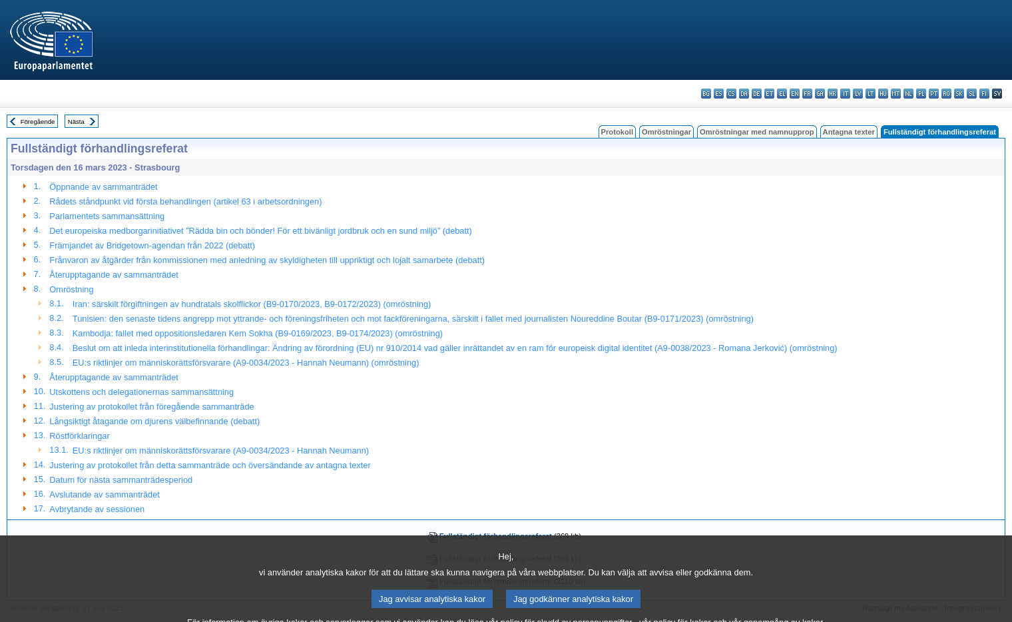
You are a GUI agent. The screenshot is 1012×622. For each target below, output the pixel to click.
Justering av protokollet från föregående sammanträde (151, 407)
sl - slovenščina (972, 94)
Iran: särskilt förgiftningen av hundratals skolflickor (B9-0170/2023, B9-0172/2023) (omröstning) (252, 304)
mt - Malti (896, 94)
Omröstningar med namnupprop (757, 132)
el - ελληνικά (782, 94)
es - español (719, 94)
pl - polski (921, 94)
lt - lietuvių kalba (871, 94)
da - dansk (744, 94)
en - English (795, 94)
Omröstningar (666, 132)
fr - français (807, 94)
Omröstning (71, 289)
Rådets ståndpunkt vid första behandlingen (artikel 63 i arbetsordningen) (185, 201)
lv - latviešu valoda (858, 94)
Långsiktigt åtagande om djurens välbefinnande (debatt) (154, 421)
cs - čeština (731, 94)
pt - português (934, 94)
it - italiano (845, 94)
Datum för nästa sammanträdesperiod (120, 480)
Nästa (76, 121)
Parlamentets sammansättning (106, 216)
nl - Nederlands (908, 94)
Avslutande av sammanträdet (104, 494)
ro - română (946, 94)
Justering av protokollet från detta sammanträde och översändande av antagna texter (209, 465)
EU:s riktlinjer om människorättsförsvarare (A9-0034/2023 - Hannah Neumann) (221, 451)
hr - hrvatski (833, 94)
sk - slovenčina (959, 94)
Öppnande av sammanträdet (103, 187)
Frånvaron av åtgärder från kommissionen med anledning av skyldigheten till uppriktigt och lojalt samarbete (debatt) (267, 260)
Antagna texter (849, 132)
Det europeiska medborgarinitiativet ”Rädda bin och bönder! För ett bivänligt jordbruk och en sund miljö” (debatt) (260, 231)
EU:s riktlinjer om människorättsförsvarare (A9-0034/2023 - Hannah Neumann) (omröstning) (246, 363)
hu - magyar (883, 94)
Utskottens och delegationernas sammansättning (141, 392)
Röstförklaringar (79, 436)
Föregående (38, 121)
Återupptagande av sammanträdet (113, 275)
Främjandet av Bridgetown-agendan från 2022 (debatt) (152, 245)
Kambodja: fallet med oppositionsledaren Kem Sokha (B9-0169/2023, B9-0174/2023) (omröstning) (258, 333)
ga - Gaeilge (820, 94)
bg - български (706, 94)
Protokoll (617, 132)
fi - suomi (984, 94)
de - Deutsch (757, 94)
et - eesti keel (769, 94)
